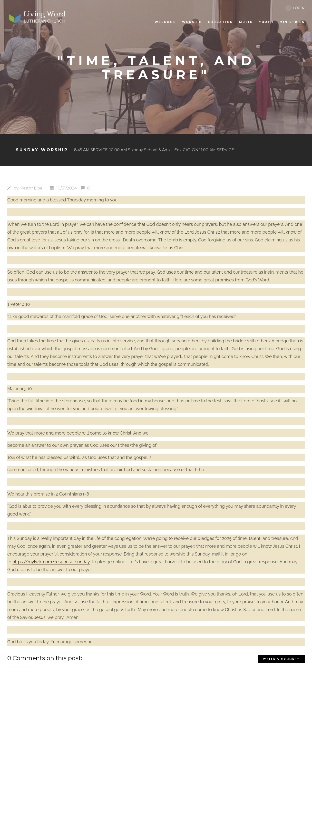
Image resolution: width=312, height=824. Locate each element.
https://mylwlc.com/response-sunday (51, 561)
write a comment (281, 658)
